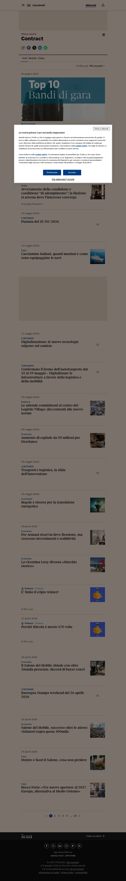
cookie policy (81, 146)
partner (22, 158)
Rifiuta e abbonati (101, 129)
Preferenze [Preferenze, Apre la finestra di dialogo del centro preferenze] (52, 172)
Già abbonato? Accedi (63, 179)
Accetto (72, 172)
